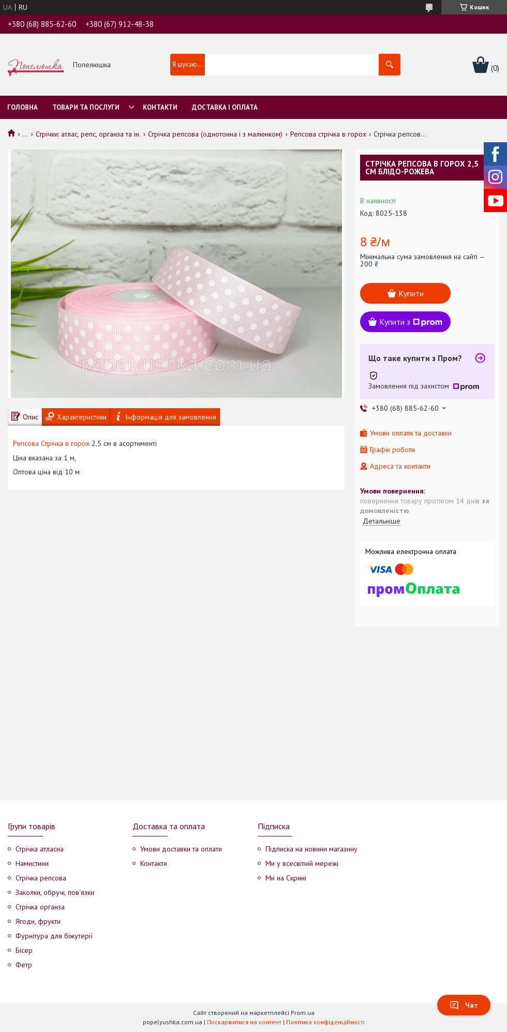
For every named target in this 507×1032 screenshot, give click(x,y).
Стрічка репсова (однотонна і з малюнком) (215, 134)
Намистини (32, 863)
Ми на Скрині (285, 878)
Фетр (24, 964)
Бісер (24, 950)
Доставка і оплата (225, 107)
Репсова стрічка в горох (328, 134)
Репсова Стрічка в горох (51, 443)
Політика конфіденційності (325, 1022)
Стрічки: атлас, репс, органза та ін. (88, 134)
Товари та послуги (86, 107)
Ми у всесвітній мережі (301, 863)
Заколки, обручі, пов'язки (55, 892)
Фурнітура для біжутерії (54, 935)
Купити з (410, 322)
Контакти (160, 107)
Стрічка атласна (40, 849)
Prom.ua (303, 1012)
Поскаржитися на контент (244, 1022)
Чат (464, 1005)
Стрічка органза (40, 906)
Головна (22, 107)
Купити (411, 293)
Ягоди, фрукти (38, 921)
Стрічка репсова (41, 878)
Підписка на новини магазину (311, 849)
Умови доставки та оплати (181, 849)
